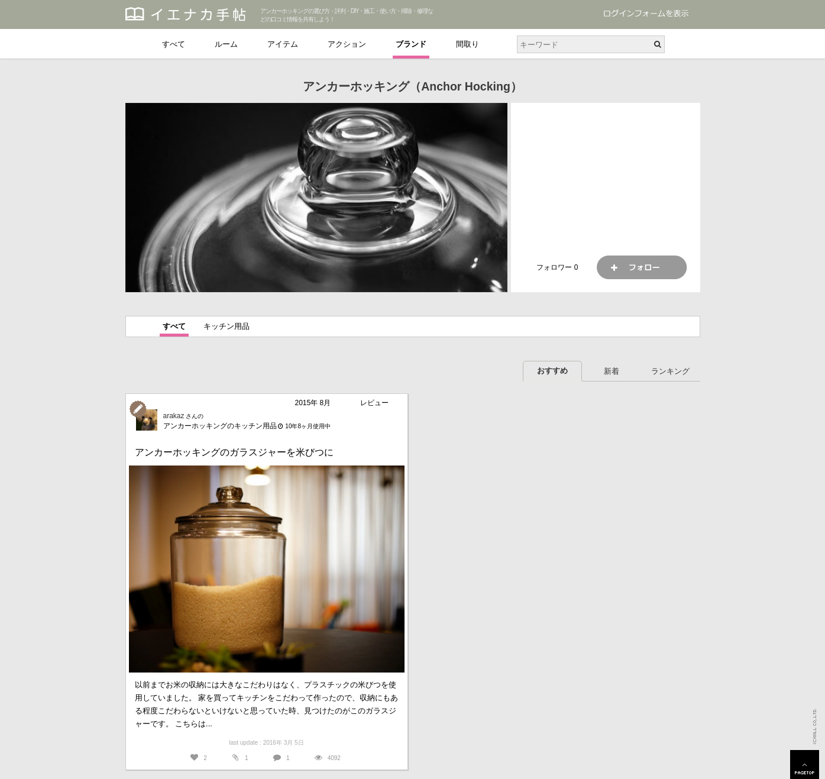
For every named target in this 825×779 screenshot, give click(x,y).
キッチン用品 (226, 326)
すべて (173, 44)
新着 (611, 371)
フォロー (641, 267)
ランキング (670, 371)
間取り (467, 44)
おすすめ (552, 370)
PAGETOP (804, 764)
